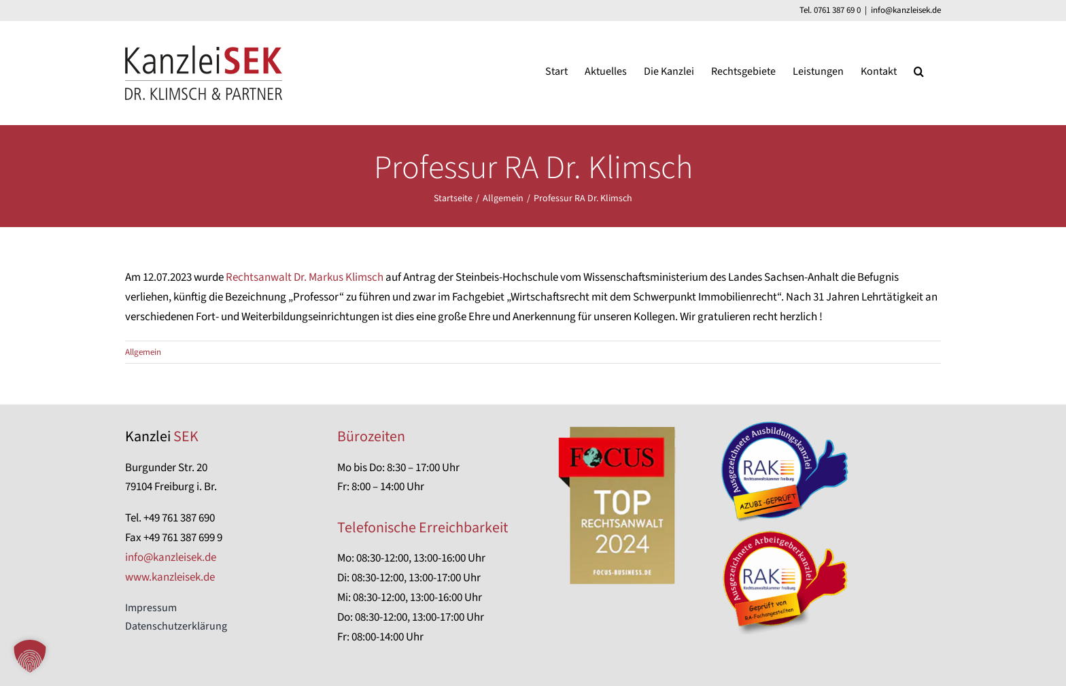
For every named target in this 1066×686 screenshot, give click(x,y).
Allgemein (143, 352)
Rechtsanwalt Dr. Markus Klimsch (304, 277)
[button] (919, 71)
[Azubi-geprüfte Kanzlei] (788, 423)
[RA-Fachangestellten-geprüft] (788, 532)
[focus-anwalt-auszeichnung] (618, 423)
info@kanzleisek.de (906, 10)
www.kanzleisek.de (170, 577)
